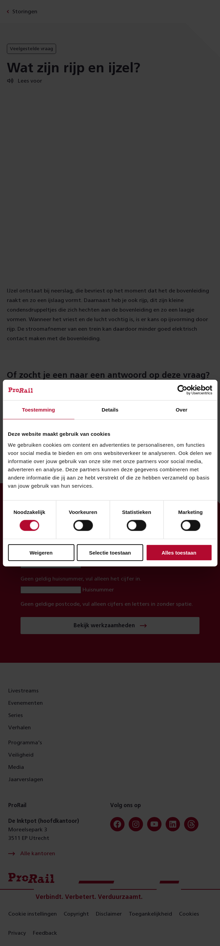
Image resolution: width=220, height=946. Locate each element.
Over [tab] (181, 410)
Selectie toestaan (110, 552)
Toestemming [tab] (38, 410)
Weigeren (40, 552)
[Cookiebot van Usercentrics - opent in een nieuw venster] (182, 390)
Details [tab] (110, 410)
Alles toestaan (178, 552)
